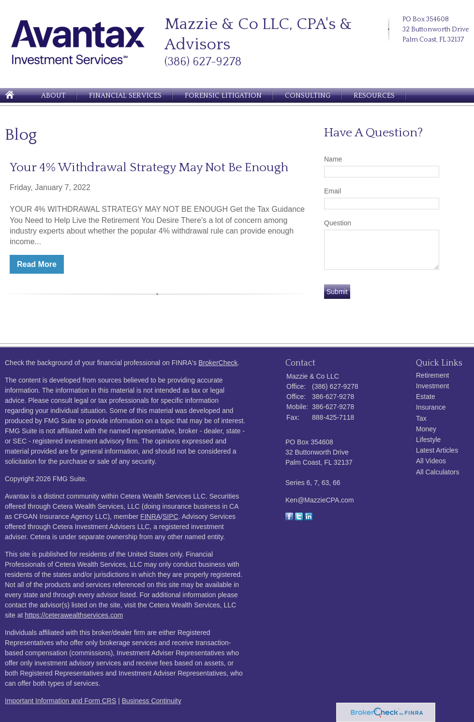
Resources (374, 95)
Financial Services (125, 95)
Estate (425, 396)
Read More (37, 264)
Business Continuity (151, 701)
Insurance (430, 407)
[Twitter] (407, 55)
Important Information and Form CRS (60, 701)
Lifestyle (428, 439)
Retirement (432, 375)
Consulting (307, 95)
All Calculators (437, 472)
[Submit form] (337, 291)
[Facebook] (429, 55)
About (53, 95)
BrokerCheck (217, 363)
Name (333, 159)
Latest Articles (437, 450)
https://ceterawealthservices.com (74, 615)
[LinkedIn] (418, 55)
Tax (421, 418)
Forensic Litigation (223, 95)
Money (426, 429)
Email (332, 191)
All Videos (431, 461)
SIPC (170, 516)
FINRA (150, 516)
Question (337, 223)
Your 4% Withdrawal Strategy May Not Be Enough (149, 168)
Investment (432, 386)
